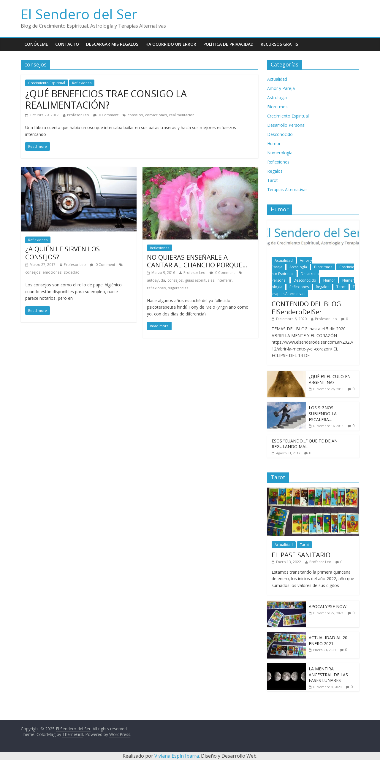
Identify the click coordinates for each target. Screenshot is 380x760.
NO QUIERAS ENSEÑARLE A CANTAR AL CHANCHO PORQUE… (197, 261)
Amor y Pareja (281, 88)
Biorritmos (277, 107)
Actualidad (277, 79)
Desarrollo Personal (286, 125)
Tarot (272, 180)
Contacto (67, 44)
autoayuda (156, 280)
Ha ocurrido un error (170, 44)
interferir (224, 280)
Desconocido (280, 134)
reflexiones (156, 288)
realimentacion (181, 115)
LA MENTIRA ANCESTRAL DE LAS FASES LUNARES (328, 674)
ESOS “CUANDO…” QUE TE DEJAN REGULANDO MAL (305, 444)
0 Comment (105, 115)
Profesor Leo (78, 115)
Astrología (277, 97)
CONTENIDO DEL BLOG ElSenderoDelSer (306, 307)
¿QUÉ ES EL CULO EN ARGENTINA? (330, 379)
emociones (52, 272)
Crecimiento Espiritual (46, 82)
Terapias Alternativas (287, 189)
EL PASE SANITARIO (301, 554)
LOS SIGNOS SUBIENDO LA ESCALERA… (323, 413)
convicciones (156, 115)
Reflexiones (81, 82)
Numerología (279, 153)
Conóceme (36, 44)
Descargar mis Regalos (112, 44)
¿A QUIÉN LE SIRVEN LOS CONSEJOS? (62, 252)
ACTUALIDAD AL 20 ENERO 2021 (328, 640)
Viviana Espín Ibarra (176, 756)
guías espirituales (199, 280)
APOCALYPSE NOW (327, 606)
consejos (135, 115)
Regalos (275, 171)
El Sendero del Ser (79, 14)
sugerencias (178, 288)
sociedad (72, 272)
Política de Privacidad (228, 44)
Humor (274, 143)
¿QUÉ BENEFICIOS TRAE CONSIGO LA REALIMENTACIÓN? (106, 99)
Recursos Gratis (279, 44)
